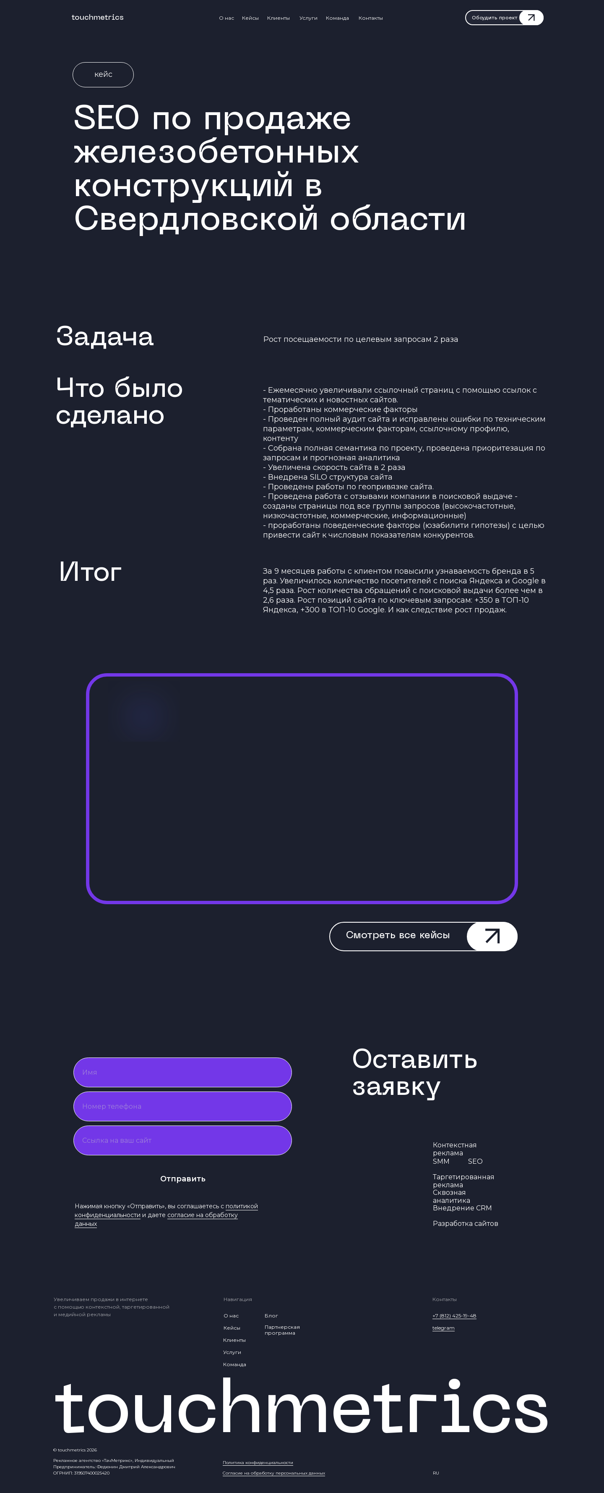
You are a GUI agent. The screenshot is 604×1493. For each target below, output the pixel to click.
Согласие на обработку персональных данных (274, 1473)
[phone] (182, 1106)
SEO (475, 1161)
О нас (226, 18)
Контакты (371, 18)
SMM (441, 1161)
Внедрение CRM (462, 1208)
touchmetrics (97, 17)
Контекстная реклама (455, 1149)
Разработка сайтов (465, 1224)
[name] (182, 1072)
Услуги (308, 18)
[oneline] (182, 1140)
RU (436, 1473)
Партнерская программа (282, 1330)
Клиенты (278, 18)
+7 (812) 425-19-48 (454, 1315)
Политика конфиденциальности (258, 1462)
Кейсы (250, 18)
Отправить (183, 1178)
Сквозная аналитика (451, 1196)
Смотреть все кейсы (398, 936)
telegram (443, 1328)
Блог (271, 1315)
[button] (505, 18)
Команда (337, 18)
